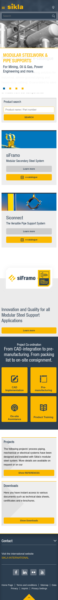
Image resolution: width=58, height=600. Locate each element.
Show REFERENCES (29, 473)
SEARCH (29, 117)
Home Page (7, 585)
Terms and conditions (27, 585)
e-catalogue (29, 177)
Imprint (24, 588)
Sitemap (44, 585)
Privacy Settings (39, 588)
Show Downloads (29, 520)
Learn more (29, 169)
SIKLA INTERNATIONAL (15, 557)
